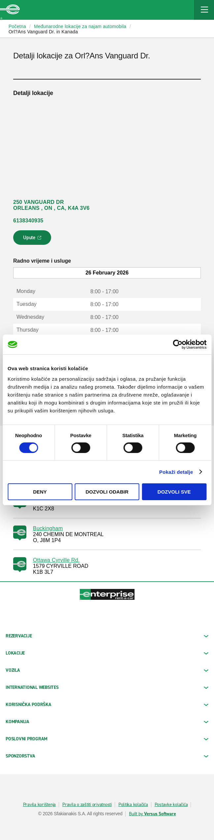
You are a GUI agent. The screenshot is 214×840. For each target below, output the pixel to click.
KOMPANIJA (107, 722)
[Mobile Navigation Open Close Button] (204, 10)
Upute (33, 239)
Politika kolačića (133, 805)
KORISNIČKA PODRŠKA (107, 704)
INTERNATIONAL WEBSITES (107, 687)
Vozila (107, 670)
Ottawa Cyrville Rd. (56, 560)
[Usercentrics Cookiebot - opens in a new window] (177, 344)
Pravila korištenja (39, 805)
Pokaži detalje (176, 472)
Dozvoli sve (174, 492)
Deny (40, 492)
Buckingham (48, 528)
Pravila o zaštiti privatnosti (87, 805)
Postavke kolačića (171, 805)
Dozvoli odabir (107, 492)
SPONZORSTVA (107, 756)
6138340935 (28, 220)
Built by (152, 814)
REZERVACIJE (107, 636)
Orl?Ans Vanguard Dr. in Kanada (43, 31)
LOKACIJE (107, 653)
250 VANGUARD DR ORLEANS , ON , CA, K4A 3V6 (51, 205)
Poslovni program (107, 739)
